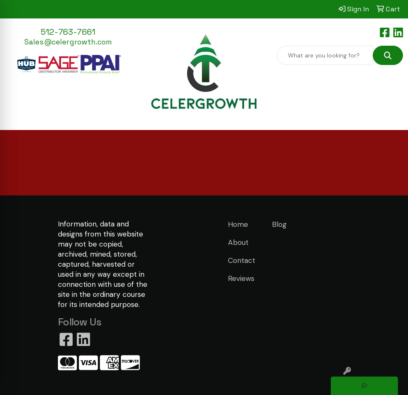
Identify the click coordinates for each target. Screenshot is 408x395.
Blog (279, 224)
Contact (241, 260)
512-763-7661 (68, 31)
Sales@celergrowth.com (68, 42)
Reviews (241, 278)
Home (238, 224)
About (238, 242)
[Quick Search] (325, 55)
